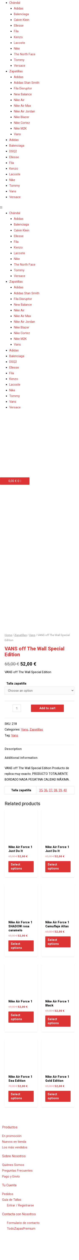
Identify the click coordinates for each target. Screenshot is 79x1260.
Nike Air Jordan (24, 111)
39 (60, 800)
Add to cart (47, 718)
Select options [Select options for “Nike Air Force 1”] (16, 1026)
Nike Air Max (22, 106)
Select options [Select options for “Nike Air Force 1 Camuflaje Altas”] (53, 951)
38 (55, 800)
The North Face (24, 54)
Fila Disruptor (23, 88)
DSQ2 (13, 151)
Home (8, 644)
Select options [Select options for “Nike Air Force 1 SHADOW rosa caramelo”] (16, 955)
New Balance (23, 94)
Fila (16, 31)
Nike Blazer (21, 117)
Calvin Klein (21, 20)
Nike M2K (20, 128)
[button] (39, 207)
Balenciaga (21, 14)
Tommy (19, 60)
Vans (17, 134)
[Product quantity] (17, 718)
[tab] (39, 758)
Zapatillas (16, 71)
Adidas (18, 8)
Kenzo (18, 37)
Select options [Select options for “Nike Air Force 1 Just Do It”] (16, 876)
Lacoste (19, 43)
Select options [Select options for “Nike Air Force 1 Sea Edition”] (16, 1106)
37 (50, 800)
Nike (17, 48)
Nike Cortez (22, 123)
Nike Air (19, 100)
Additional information (21, 767)
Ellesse (19, 25)
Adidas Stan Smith (26, 83)
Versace (19, 66)
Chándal (14, 3)
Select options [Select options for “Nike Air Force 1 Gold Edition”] (53, 1106)
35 (41, 800)
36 (45, 800)
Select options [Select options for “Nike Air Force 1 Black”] (53, 1030)
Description (13, 758)
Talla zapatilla (16, 693)
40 (65, 800)
